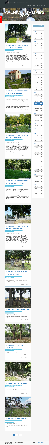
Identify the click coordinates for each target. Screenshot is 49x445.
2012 (35, 143)
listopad (38, 117)
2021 (35, 61)
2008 (35, 184)
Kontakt (43, 5)
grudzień (38, 77)
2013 (35, 133)
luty (38, 48)
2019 (35, 75)
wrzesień (38, 99)
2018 (35, 92)
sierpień (38, 43)
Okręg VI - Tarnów (19, 276)
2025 (35, 31)
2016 (35, 123)
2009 (35, 174)
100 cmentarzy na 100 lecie (9, 96)
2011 (35, 159)
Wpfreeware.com (41, 442)
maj (38, 33)
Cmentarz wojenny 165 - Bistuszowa (17, 310)
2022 (35, 53)
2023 (35, 51)
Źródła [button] (34, 5)
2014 (35, 131)
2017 (35, 113)
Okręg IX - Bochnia (19, 49)
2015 (35, 128)
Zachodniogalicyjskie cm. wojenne (11, 49)
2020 (35, 70)
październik (38, 80)
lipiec (38, 45)
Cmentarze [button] (29, 5)
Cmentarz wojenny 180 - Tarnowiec (17, 419)
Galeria (38, 5)
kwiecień (38, 65)
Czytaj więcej (24, 65)
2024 (35, 41)
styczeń (38, 38)
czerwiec (38, 84)
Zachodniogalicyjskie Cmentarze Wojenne (19, 2)
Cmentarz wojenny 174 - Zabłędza (16, 383)
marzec (38, 36)
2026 (35, 29)
